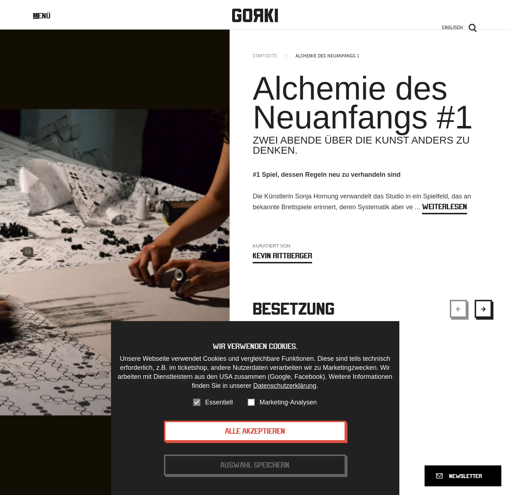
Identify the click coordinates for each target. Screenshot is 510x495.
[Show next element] (483, 309)
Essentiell (219, 404)
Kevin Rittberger (282, 255)
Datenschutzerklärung (284, 387)
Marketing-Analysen (288, 404)
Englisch (452, 27)
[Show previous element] (458, 309)
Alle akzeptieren (255, 433)
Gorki (255, 15)
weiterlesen (444, 206)
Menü (47, 16)
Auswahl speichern (254, 467)
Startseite (265, 55)
